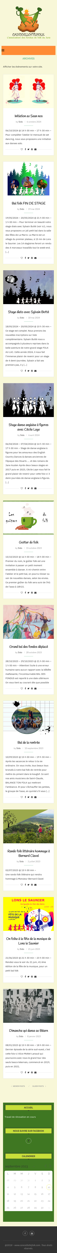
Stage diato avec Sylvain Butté (28, 312)
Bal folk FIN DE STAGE (28, 203)
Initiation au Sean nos (29, 116)
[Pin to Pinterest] (32, 149)
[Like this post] (22, 149)
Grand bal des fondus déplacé (28, 647)
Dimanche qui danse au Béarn (28, 1031)
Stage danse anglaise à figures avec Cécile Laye (28, 427)
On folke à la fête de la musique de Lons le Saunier (28, 941)
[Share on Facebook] (25, 149)
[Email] (31, 1233)
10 (49, 1187)
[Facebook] (28, 1140)
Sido (21, 121)
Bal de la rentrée (28, 742)
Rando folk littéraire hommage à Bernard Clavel (28, 853)
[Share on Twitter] (28, 149)
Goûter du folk (28, 542)
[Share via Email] (35, 149)
